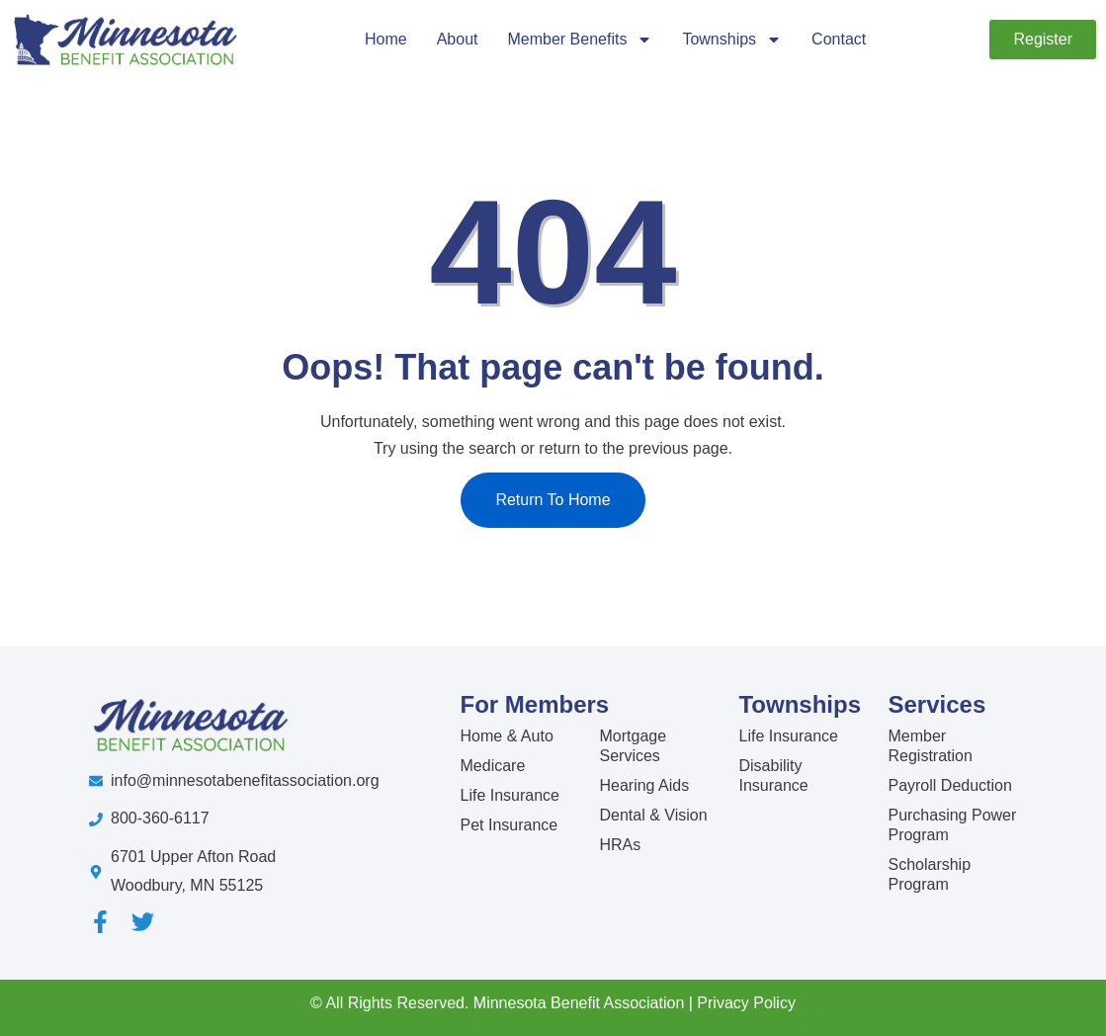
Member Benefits (579, 39)
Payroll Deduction (949, 785)
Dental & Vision (653, 815)
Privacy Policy (746, 1002)
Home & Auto (507, 736)
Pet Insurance (509, 825)
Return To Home (552, 499)
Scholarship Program (929, 874)
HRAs (619, 844)
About (457, 39)
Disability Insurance (773, 775)
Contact (838, 39)
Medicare (493, 765)
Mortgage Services (632, 746)
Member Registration (930, 746)
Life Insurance (510, 795)
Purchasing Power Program (952, 825)
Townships (732, 39)
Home (386, 39)
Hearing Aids (644, 785)
